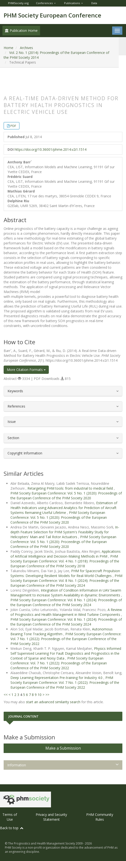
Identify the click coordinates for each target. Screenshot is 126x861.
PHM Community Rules (99, 817)
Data (94, 3)
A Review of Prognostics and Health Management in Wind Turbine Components (66, 612)
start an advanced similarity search (53, 702)
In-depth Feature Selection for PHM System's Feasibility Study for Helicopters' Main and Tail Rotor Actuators (64, 532)
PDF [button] (13, 126)
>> (47, 694)
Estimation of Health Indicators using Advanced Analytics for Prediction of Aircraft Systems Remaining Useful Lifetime (63, 508)
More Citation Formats (26, 369)
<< (6, 694)
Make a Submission (63, 748)
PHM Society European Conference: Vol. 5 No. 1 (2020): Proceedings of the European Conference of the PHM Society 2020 (66, 495)
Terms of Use (9, 817)
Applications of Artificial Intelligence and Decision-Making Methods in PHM (65, 554)
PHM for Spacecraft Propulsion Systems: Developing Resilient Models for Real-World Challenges (65, 573)
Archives (26, 47)
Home (8, 47)
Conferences (44, 3)
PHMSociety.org (18, 3)
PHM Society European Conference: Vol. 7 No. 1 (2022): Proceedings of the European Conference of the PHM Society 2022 (65, 639)
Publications (72, 3)
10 (40, 694)
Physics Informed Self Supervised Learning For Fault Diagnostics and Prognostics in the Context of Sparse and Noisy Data (65, 653)
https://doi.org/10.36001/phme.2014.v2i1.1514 (50, 149)
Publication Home (21, 30)
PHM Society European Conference (52, 15)
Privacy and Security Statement (51, 817)
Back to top (12, 828)
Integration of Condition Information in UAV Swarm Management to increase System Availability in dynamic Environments (65, 592)
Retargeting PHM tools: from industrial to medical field (70, 488)
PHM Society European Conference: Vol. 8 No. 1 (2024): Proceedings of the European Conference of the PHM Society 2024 (66, 580)
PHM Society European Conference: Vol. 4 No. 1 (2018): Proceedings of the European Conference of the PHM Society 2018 (64, 561)
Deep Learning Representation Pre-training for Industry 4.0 (56, 677)
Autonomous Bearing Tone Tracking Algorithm (61, 631)
